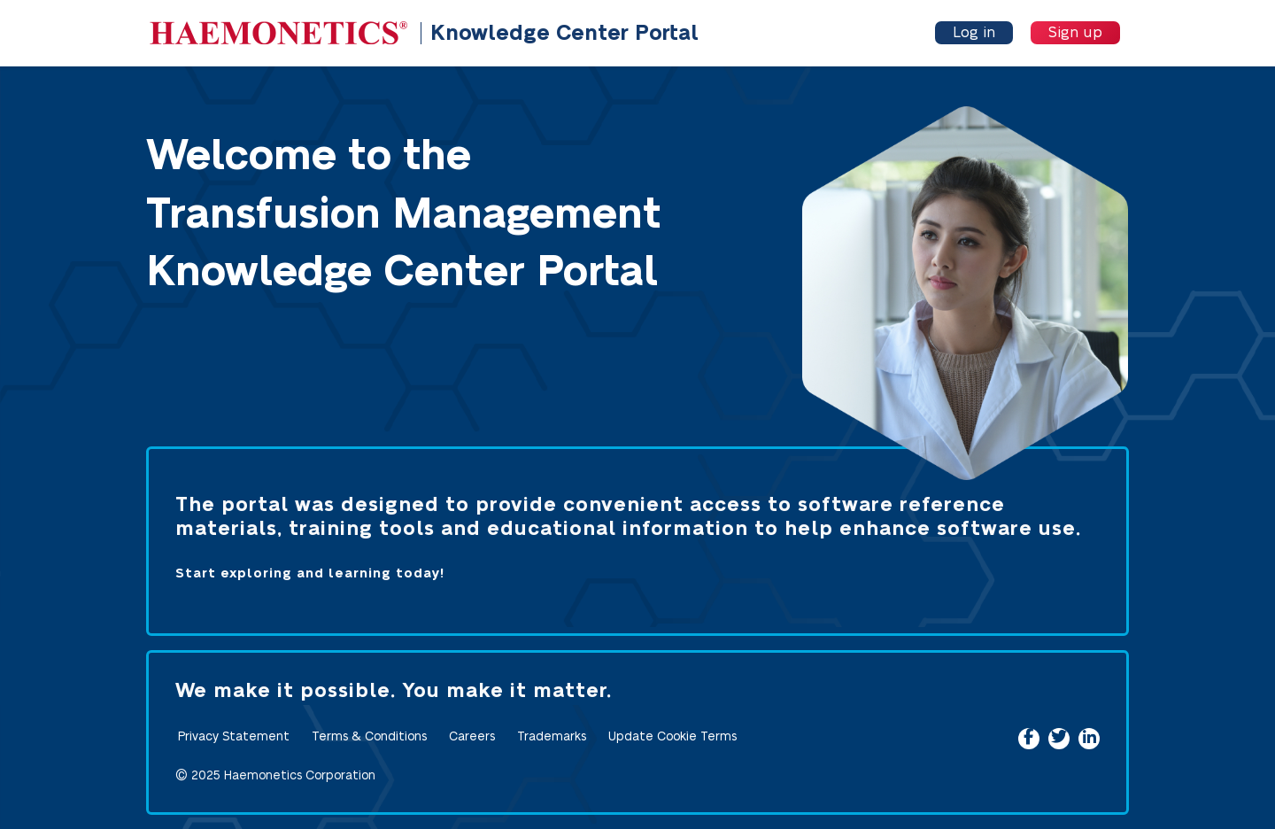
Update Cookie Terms (672, 737)
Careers (472, 737)
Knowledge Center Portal (564, 33)
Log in (974, 33)
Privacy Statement (234, 737)
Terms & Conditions (369, 737)
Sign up (1075, 33)
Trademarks (551, 737)
